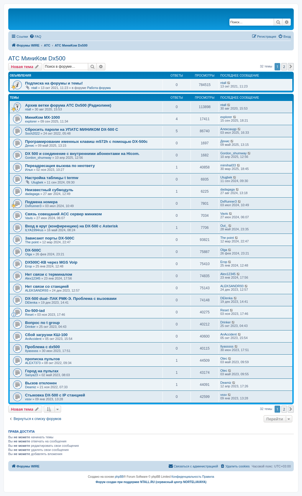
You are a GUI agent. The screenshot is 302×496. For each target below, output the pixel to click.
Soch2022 (32, 133)
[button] (291, 66)
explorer (31, 121)
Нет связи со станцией (47, 286)
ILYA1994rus (34, 230)
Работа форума (99, 88)
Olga (28, 254)
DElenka (31, 302)
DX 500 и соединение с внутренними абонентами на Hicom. (82, 153)
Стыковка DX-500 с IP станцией (55, 395)
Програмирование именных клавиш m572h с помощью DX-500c (86, 141)
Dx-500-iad (35, 310)
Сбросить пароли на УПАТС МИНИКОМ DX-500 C (71, 129)
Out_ (223, 225)
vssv (28, 399)
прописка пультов (42, 359)
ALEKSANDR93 (36, 290)
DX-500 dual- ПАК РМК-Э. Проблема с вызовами (70, 298)
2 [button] (284, 66)
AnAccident (33, 338)
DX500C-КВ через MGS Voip (51, 262)
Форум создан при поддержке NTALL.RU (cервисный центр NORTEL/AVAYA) (151, 482)
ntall (34, 88)
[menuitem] (35, 36)
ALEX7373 (33, 363)
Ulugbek (37, 182)
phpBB (119, 476)
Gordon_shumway (38, 157)
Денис (29, 145)
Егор (28, 266)
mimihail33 (228, 165)
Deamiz (30, 387)
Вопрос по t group (42, 322)
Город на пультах (41, 371)
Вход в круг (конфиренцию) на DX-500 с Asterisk (71, 226)
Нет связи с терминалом (48, 274)
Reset (29, 314)
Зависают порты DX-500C (49, 238)
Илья (29, 169)
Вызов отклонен (41, 383)
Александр (228, 129)
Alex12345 (32, 278)
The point (32, 242)
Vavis (29, 218)
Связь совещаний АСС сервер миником (63, 214)
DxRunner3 (33, 206)
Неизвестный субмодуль (49, 190)
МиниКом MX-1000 (42, 117)
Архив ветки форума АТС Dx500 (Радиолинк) (68, 105)
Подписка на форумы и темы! (54, 83)
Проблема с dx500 (42, 347)
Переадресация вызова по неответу (60, 165)
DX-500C (33, 250)
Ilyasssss (31, 351)
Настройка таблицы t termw (51, 178)
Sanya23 (31, 375)
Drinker (30, 326)
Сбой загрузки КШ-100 (46, 335)
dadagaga (32, 194)
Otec (223, 358)
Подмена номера (41, 202)
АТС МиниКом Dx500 (36, 58)
